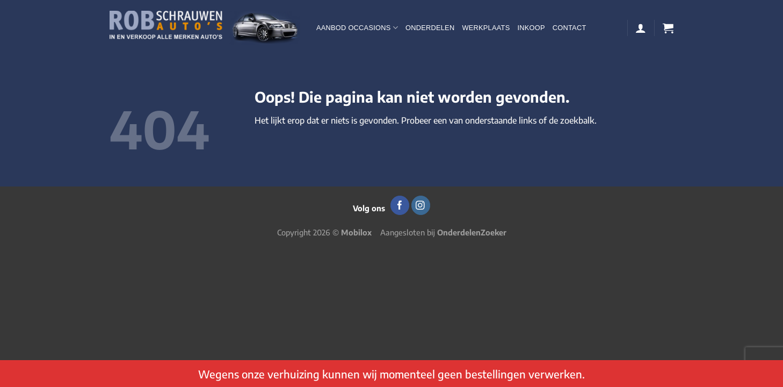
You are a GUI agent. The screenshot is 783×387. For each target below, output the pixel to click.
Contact (569, 28)
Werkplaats (486, 28)
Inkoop (531, 28)
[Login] (640, 28)
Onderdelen (429, 28)
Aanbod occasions (357, 28)
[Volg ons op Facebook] (399, 205)
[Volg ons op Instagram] (420, 205)
